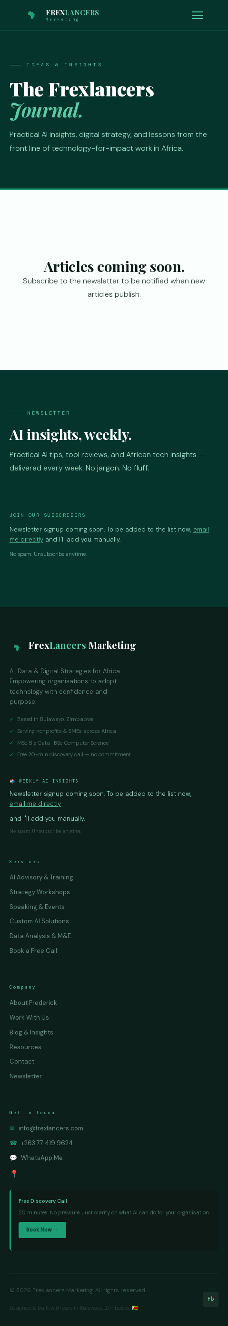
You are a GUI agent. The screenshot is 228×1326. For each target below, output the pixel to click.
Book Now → (42, 1229)
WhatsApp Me (36, 1158)
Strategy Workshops (40, 892)
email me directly (35, 804)
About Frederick (33, 1003)
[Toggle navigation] (197, 15)
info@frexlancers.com (46, 1129)
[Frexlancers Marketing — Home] (61, 15)
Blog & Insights (31, 1032)
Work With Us (29, 1017)
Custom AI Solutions (39, 921)
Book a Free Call (33, 951)
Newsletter (26, 1076)
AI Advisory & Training (41, 877)
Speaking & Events (37, 907)
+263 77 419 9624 (41, 1143)
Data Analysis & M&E (40, 936)
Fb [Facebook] (211, 1298)
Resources (25, 1047)
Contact (22, 1061)
